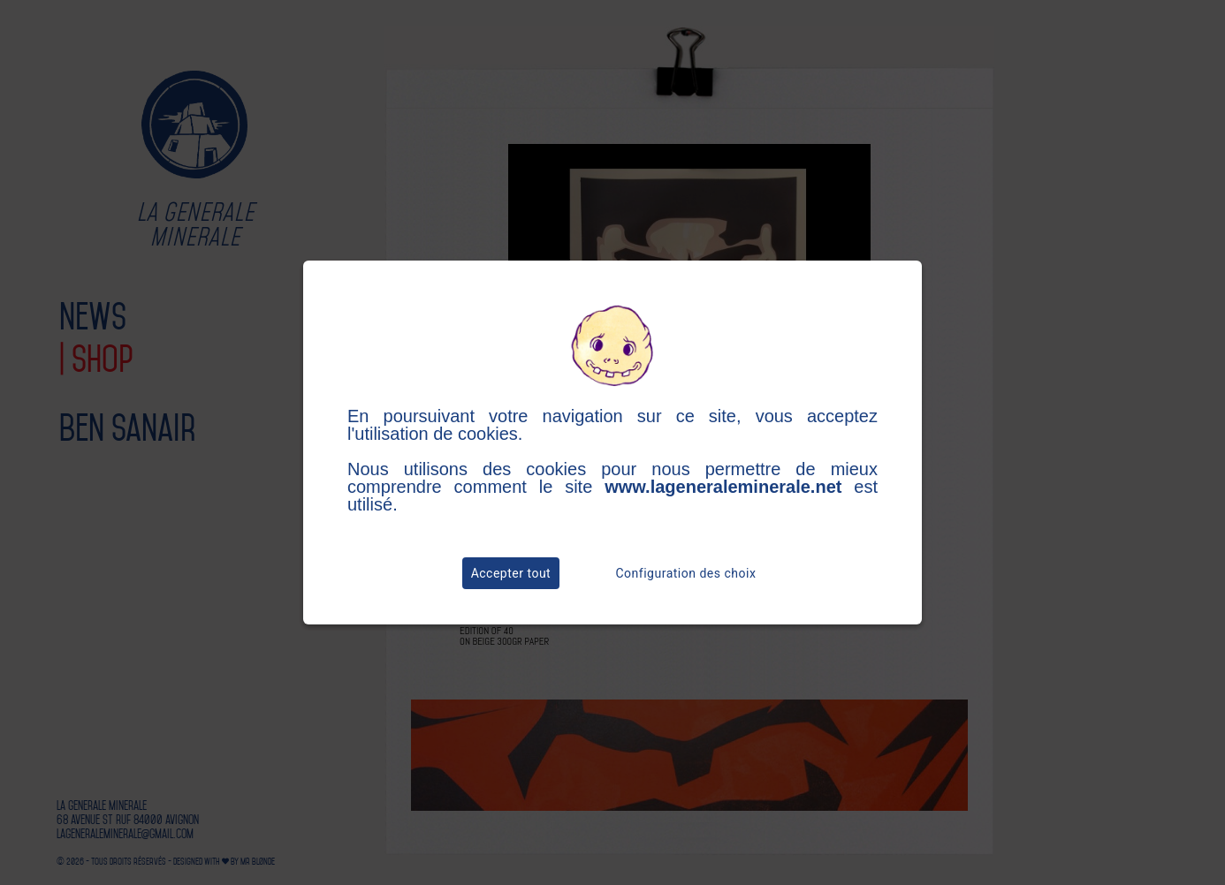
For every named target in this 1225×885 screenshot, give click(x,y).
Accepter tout (511, 573)
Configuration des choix (686, 573)
